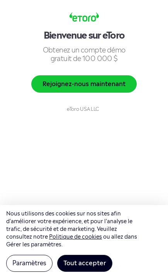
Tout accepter (84, 262)
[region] (84, 241)
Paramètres (29, 262)
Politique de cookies (75, 236)
